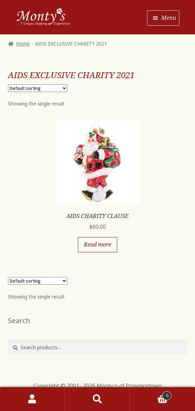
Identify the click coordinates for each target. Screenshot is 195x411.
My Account (32, 399)
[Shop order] (37, 88)
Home (23, 43)
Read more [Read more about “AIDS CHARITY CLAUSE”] (97, 244)
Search (97, 399)
